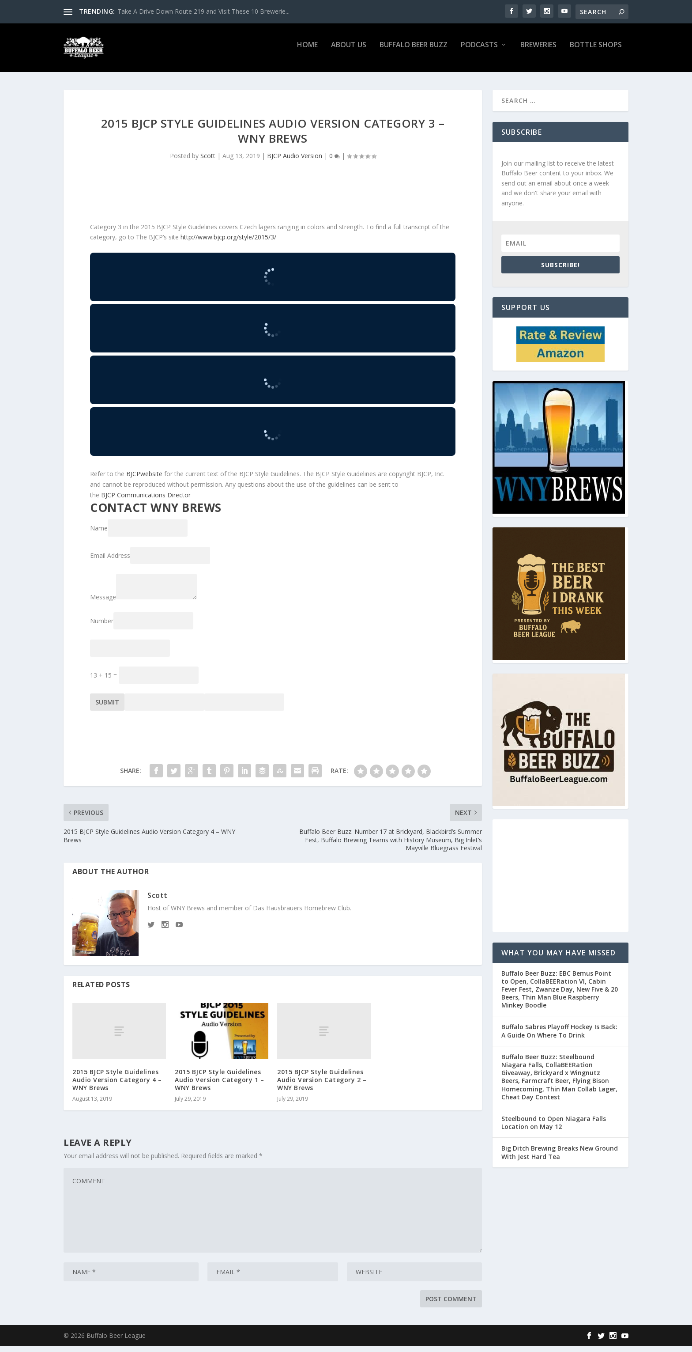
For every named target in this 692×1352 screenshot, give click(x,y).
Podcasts (479, 51)
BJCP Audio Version (294, 162)
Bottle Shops (596, 51)
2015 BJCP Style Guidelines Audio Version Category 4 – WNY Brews (117, 1086)
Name (99, 534)
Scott (207, 162)
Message (103, 603)
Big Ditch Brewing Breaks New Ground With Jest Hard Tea (559, 1158)
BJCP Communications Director (146, 501)
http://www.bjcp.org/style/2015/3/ (228, 243)
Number (101, 627)
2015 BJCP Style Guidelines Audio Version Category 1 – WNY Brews (219, 1086)
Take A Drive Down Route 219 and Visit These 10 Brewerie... (203, 11)
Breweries (538, 51)
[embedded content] (272, 283)
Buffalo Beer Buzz (414, 51)
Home (307, 51)
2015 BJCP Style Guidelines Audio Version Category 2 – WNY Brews (321, 1086)
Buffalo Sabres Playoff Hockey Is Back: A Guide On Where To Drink (559, 1037)
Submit (107, 708)
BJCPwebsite (144, 480)
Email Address (110, 561)
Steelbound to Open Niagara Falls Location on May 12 (553, 1129)
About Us (348, 51)
